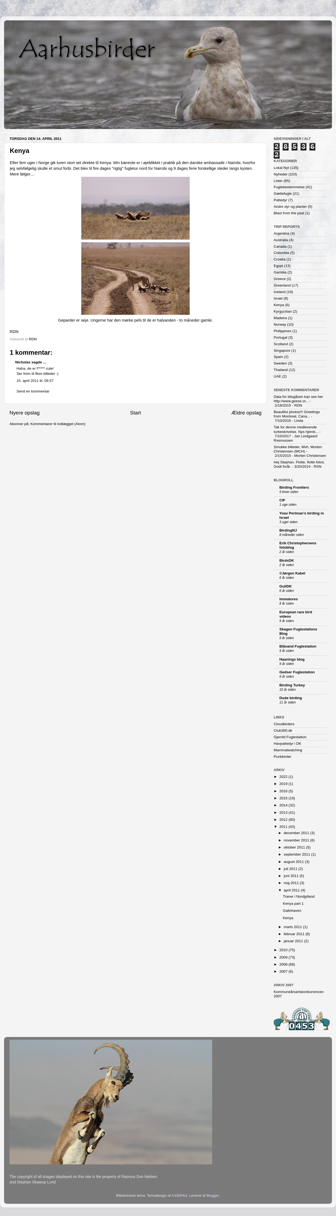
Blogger (212, 1195)
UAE (277, 376)
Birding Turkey (292, 685)
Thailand (281, 370)
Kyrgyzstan (283, 311)
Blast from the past (289, 213)
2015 (284, 798)
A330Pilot (179, 1195)
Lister (278, 181)
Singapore (282, 350)
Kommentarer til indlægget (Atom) (57, 424)
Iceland (280, 292)
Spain (278, 357)
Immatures (288, 599)
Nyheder (280, 174)
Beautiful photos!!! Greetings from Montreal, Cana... (297, 414)
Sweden (280, 363)
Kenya (279, 305)
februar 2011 (294, 934)
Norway (280, 324)
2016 (284, 791)
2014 (284, 805)
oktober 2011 (295, 847)
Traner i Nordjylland (299, 896)
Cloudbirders (284, 724)
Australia (281, 240)
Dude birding (290, 698)
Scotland (281, 344)
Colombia (281, 253)
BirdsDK (286, 560)
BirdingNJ (288, 530)
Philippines (282, 331)
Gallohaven (292, 911)
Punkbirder (282, 757)
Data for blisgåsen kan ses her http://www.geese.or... (298, 399)
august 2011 (294, 862)
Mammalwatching (288, 750)
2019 (284, 784)
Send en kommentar (33, 391)
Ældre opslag (246, 413)
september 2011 (297, 854)
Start (135, 413)
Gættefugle (283, 193)
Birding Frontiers (294, 487)
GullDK (285, 586)
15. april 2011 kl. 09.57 (35, 381)
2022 (284, 777)
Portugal (280, 337)
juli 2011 (291, 869)
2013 (284, 812)
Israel (278, 298)
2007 (284, 971)
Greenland (282, 285)
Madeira (280, 318)
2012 (284, 820)
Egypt (278, 266)
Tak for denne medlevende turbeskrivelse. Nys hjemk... (296, 429)
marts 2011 (293, 927)
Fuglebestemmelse (289, 187)
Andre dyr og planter (290, 207)
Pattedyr (280, 200)
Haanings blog (292, 659)
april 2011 (292, 890)
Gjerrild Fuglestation (290, 737)
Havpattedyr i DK (287, 743)
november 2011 (297, 840)
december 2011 (297, 833)
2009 (284, 957)
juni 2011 (292, 876)
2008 (284, 964)
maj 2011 (292, 883)
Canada (280, 246)
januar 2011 (294, 941)
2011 (284, 827)
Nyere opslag (24, 413)
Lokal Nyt (281, 168)
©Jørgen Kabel (292, 573)
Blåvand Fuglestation (297, 646)
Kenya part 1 (293, 903)
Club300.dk (283, 730)
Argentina (281, 233)
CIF (282, 500)
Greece (280, 279)
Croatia (280, 259)
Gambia (280, 272)
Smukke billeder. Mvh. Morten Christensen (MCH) (298, 449)
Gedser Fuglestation (297, 672)
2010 (284, 950)
